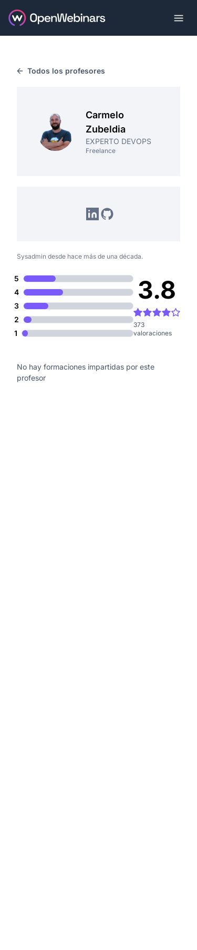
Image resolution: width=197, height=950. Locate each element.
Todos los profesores (61, 70)
